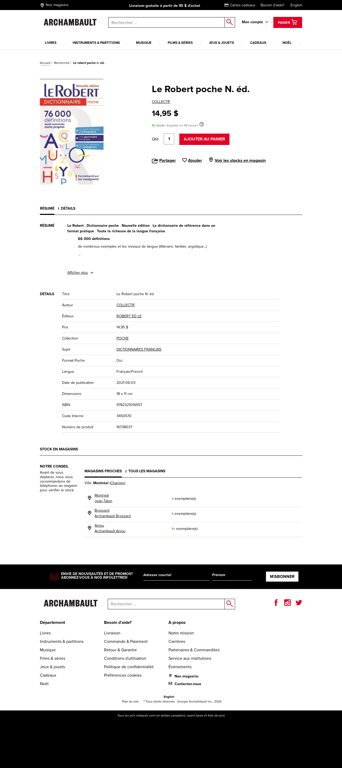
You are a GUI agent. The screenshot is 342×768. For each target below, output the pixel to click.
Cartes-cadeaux (239, 5)
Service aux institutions (189, 658)
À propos (177, 622)
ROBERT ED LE (129, 316)
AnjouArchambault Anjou (110, 528)
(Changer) (117, 483)
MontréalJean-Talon (103, 498)
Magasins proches (103, 471)
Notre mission (181, 633)
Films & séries (180, 42)
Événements (179, 667)
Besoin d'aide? (272, 5)
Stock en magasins (59, 449)
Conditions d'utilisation (125, 658)
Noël (287, 42)
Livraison (112, 633)
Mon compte (252, 22)
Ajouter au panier (204, 139)
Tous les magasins (146, 471)
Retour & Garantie (120, 650)
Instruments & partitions (96, 42)
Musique (144, 42)
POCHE (122, 338)
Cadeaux (258, 42)
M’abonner (282, 576)
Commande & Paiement (126, 641)
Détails (68, 208)
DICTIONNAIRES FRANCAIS (138, 349)
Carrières (176, 641)
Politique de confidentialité (129, 667)
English (296, 5)
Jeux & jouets (221, 42)
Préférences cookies (123, 675)
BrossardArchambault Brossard (113, 513)
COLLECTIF (161, 102)
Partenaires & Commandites (193, 650)
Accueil (45, 62)
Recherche (61, 62)
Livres (51, 42)
